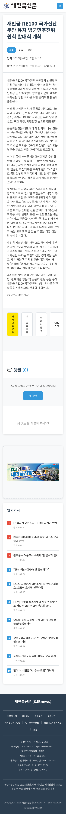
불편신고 (51, 716)
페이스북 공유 (27, 324)
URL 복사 (56, 324)
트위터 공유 (41, 324)
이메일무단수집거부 (52, 722)
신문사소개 (12, 716)
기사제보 (26, 716)
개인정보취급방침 (12, 722)
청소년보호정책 (32, 722)
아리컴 (39, 807)
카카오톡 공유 (13, 324)
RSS (35, 729)
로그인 (33, 396)
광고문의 (38, 716)
